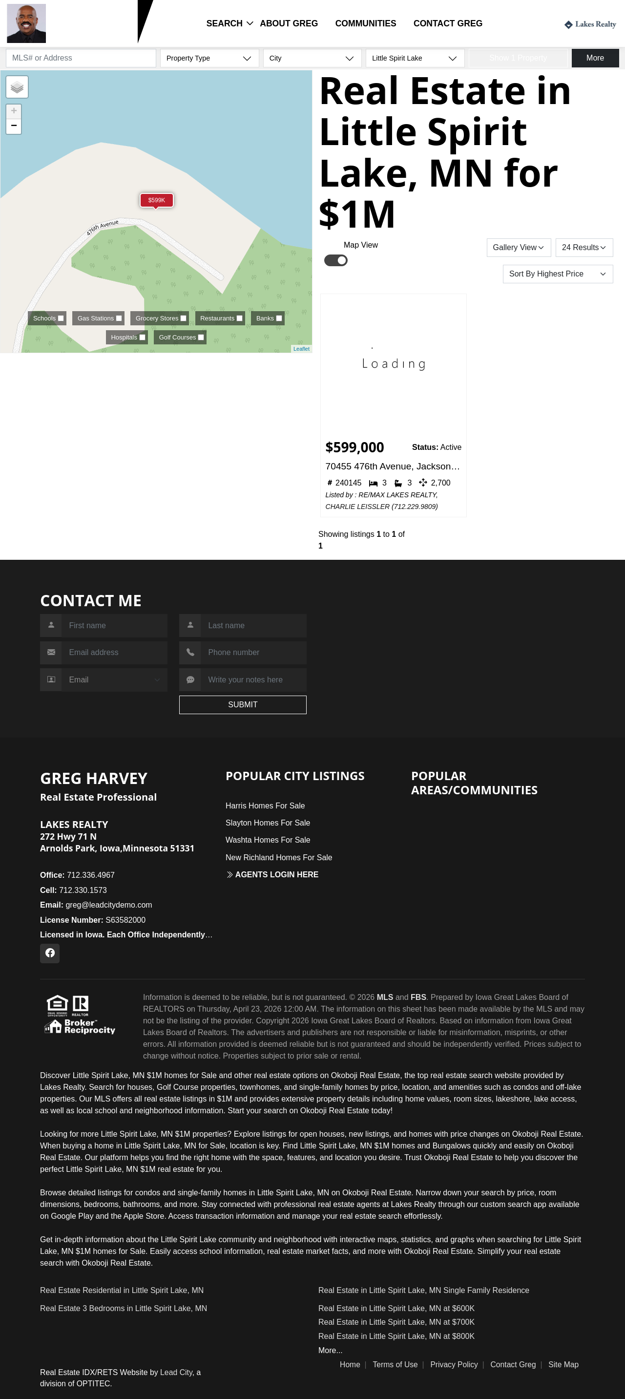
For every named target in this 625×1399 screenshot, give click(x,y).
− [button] (14, 126)
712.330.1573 (79, 38)
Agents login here (272, 874)
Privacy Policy (454, 1364)
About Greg (289, 23)
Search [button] (225, 23)
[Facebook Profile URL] (50, 953)
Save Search (453, 247)
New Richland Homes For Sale (279, 857)
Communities (365, 23)
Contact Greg (448, 23)
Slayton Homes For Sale (268, 823)
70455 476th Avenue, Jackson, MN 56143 (394, 466)
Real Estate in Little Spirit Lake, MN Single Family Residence (423, 1290)
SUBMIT (242, 704)
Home (350, 1364)
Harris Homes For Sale (265, 806)
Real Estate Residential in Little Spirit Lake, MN (122, 1290)
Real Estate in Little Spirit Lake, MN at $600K (396, 1308)
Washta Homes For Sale (268, 840)
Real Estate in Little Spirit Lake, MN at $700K (396, 1322)
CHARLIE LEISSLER (358, 506)
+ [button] (14, 112)
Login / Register (521, 23)
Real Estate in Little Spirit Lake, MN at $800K (396, 1336)
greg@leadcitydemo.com (96, 905)
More (595, 58)
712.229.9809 (415, 506)
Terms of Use (395, 1364)
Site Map (563, 1364)
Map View (361, 245)
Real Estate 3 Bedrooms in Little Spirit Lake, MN (123, 1308)
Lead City (176, 1372)
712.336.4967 (77, 875)
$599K (157, 200)
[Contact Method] (114, 680)
